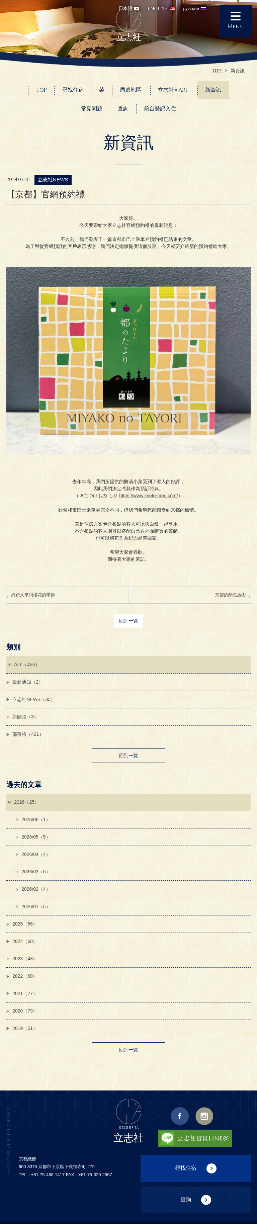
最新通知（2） (24, 682)
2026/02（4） (33, 889)
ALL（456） (23, 664)
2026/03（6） (33, 871)
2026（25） (23, 802)
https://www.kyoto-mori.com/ (148, 495)
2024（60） (21, 941)
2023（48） (21, 958)
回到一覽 (128, 620)
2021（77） (21, 993)
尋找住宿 (185, 1168)
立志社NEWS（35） (30, 699)
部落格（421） (25, 734)
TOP (219, 70)
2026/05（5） (33, 837)
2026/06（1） (33, 819)
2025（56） (21, 924)
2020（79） (21, 1011)
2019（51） (21, 1028)
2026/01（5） (33, 906)
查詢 (185, 1199)
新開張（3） (22, 716)
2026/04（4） (33, 854)
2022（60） (21, 976)
